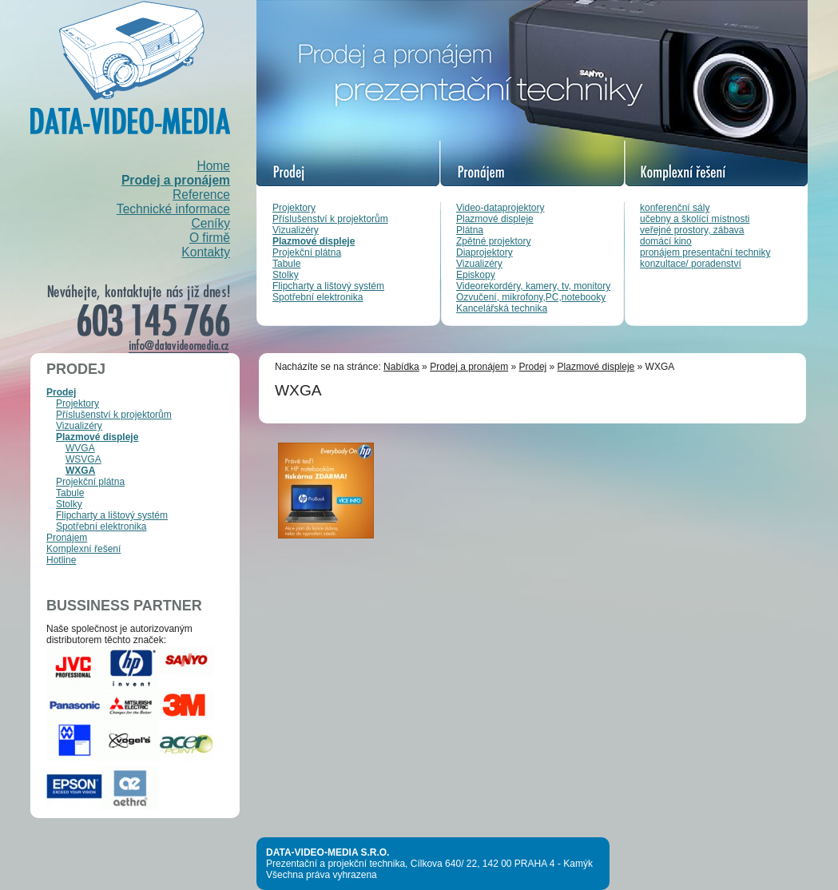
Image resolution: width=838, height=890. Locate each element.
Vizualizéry (295, 230)
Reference (201, 194)
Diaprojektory (484, 252)
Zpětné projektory (493, 241)
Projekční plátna (306, 252)
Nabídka (401, 366)
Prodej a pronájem (175, 180)
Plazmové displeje (313, 241)
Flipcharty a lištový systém (328, 286)
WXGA (80, 470)
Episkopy (475, 274)
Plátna (469, 230)
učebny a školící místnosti (694, 218)
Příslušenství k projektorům (330, 218)
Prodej (61, 392)
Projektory (294, 207)
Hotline (61, 560)
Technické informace (173, 209)
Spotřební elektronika (317, 297)
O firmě (209, 237)
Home (213, 166)
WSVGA (83, 459)
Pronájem (66, 537)
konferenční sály (674, 207)
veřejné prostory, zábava (692, 230)
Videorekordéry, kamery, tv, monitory (533, 286)
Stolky (285, 274)
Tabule (286, 263)
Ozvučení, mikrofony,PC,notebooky (531, 297)
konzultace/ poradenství (690, 263)
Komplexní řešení (83, 548)
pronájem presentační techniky (705, 252)
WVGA (80, 448)
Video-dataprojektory (500, 207)
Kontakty (205, 252)
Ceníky (210, 223)
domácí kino (666, 241)
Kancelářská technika (501, 308)
